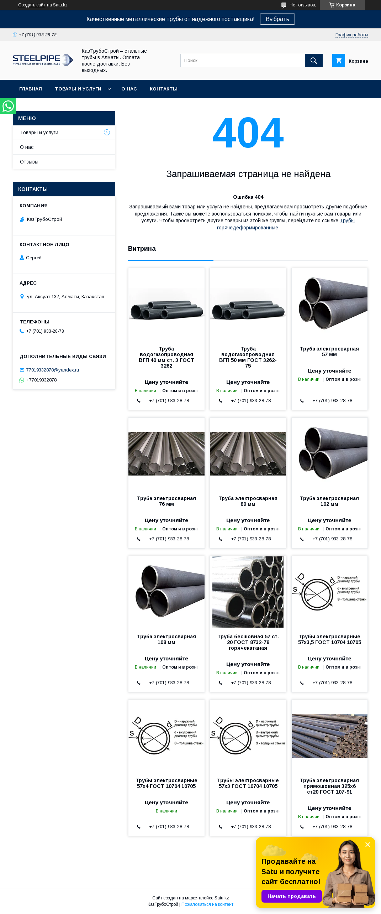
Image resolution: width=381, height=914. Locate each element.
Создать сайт (31, 4)
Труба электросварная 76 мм (166, 501)
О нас (129, 89)
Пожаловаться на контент (207, 904)
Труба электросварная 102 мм (329, 501)
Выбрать (277, 19)
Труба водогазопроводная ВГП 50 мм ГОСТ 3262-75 (248, 357)
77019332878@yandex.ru (52, 370)
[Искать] (314, 60)
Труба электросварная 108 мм (166, 639)
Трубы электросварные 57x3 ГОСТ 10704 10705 (248, 783)
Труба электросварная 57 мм (329, 351)
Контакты (164, 89)
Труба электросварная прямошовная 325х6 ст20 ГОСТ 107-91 (329, 786)
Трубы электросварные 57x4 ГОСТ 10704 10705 (166, 783)
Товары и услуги (78, 89)
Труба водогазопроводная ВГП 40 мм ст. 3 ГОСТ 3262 (166, 357)
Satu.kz (222, 897)
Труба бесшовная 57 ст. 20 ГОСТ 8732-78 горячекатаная (248, 642)
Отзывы (29, 162)
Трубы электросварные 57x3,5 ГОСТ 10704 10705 (329, 639)
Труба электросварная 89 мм (247, 501)
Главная (30, 89)
